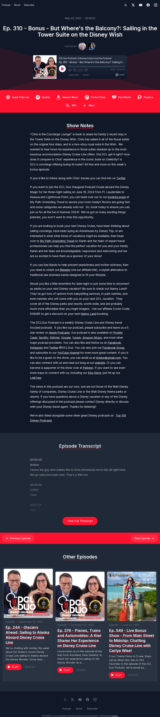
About (17, 5)
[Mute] (69, 70)
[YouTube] (141, 5)
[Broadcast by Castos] (120, 74)
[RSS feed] (125, 5)
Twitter (120, 178)
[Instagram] (155, 5)
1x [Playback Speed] (80, 70)
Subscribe (29, 5)
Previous (18, 538)
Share (86, 75)
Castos (114, 710)
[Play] (62, 68)
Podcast (6, 5)
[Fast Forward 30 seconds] (85, 70)
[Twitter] (133, 5)
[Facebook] (148, 5)
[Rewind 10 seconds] (74, 70)
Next (144, 538)
